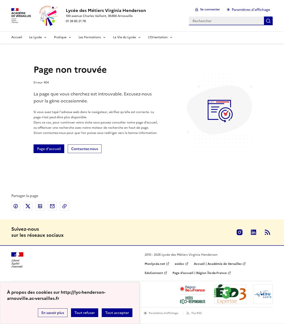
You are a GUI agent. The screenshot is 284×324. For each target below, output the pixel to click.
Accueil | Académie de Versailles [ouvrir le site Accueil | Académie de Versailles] (218, 264)
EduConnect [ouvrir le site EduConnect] (154, 273)
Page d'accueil (49, 148)
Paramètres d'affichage (163, 313)
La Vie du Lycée (124, 37)
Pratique (60, 37)
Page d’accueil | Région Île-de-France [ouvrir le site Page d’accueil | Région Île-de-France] (199, 273)
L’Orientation (158, 37)
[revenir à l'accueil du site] (106, 10)
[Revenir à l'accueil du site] (17, 260)
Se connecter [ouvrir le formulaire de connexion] (210, 9)
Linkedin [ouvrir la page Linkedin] (253, 232)
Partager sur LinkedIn (40, 206)
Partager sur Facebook (15, 206)
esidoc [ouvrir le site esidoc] (179, 264)
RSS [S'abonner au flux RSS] (267, 232)
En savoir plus (52, 312)
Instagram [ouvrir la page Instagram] (239, 232)
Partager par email (52, 206)
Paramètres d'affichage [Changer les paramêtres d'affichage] (251, 9)
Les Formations (90, 37)
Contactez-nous (84, 148)
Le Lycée (35, 37)
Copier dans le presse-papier (64, 206)
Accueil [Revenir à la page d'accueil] (16, 37)
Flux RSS (196, 313)
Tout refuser (84, 312)
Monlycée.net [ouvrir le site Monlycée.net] (155, 264)
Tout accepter (117, 312)
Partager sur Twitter (28, 206)
